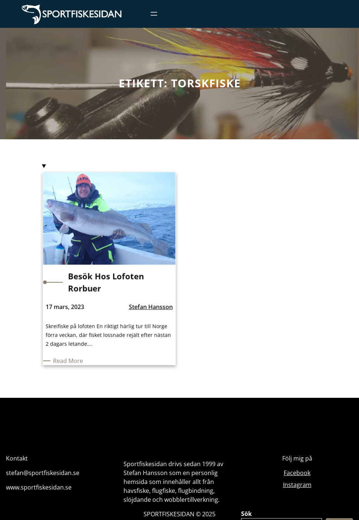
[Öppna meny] (154, 14)
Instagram (297, 485)
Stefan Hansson (148, 307)
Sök (246, 514)
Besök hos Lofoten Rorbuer (106, 283)
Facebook (297, 473)
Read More (71, 358)
